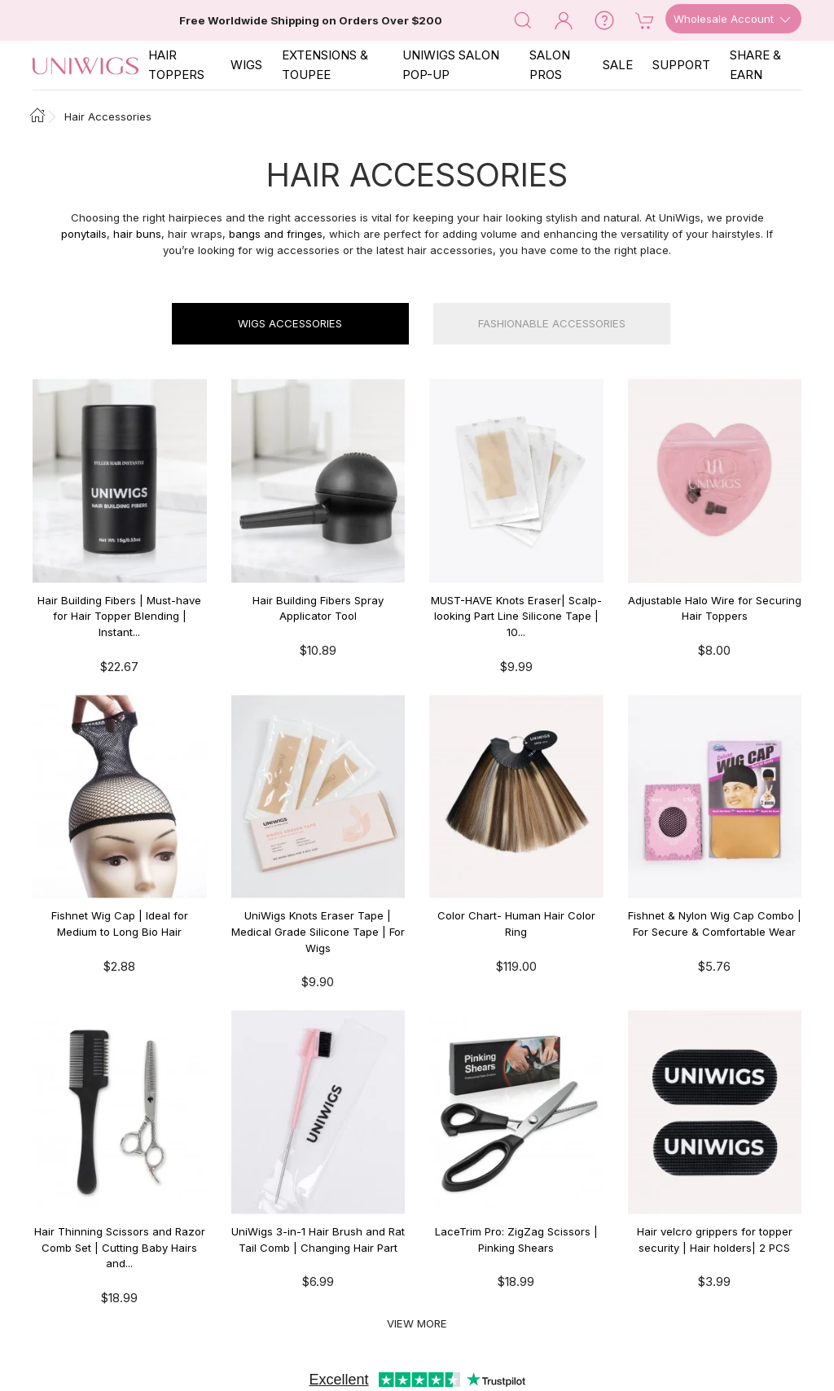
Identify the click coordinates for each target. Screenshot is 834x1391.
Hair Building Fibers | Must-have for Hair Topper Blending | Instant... (119, 616)
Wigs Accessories (290, 323)
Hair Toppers (176, 64)
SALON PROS (549, 64)
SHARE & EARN (755, 64)
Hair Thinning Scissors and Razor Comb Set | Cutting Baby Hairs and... (119, 1247)
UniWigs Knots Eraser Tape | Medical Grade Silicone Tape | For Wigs (318, 931)
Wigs (246, 64)
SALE (618, 64)
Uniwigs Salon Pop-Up (450, 64)
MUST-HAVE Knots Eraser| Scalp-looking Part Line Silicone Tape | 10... (516, 616)
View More (417, 1323)
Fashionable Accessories (552, 323)
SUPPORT (681, 64)
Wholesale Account (733, 19)
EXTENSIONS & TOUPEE (325, 64)
